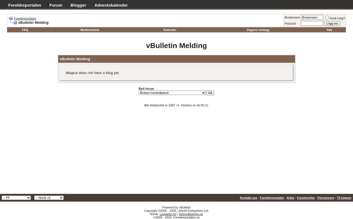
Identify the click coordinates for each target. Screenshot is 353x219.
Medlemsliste (89, 29)
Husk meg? (335, 18)
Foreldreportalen (24, 5)
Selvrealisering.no (191, 214)
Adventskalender (111, 5)
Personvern (325, 197)
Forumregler (306, 197)
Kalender (170, 29)
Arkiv (290, 197)
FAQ (25, 29)
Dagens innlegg (258, 29)
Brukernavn (292, 17)
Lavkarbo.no (168, 214)
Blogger (78, 5)
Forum (55, 5)
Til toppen (344, 197)
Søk (329, 29)
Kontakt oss (248, 197)
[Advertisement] (176, 152)
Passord (290, 23)
